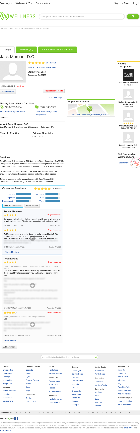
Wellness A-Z (23, 3)
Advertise (121, 380)
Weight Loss (7, 384)
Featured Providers (125, 401)
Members (98, 392)
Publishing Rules (124, 387)
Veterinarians (8, 401)
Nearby (128, 65)
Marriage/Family (101, 385)
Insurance (53, 396)
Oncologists (76, 391)
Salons (28, 384)
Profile (7, 49)
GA (22, 28)
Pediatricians (77, 394)
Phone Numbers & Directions (57, 49)
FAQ (119, 384)
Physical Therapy (32, 380)
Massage (6, 377)
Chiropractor (14, 28)
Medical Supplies (55, 373)
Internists (75, 384)
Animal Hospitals (9, 391)
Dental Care (30, 395)
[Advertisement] (52, 37)
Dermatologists (77, 374)
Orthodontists (31, 402)
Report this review (54, 215)
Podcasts (98, 402)
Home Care (53, 384)
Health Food (53, 370)
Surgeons (75, 401)
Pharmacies (7, 398)
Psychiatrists (99, 371)
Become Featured (124, 404)
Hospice (52, 388)
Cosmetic (29, 370)
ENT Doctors (76, 377)
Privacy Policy (123, 377)
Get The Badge (55, 98)
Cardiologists (77, 371)
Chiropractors (8, 370)
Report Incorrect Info (54, 91)
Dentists (29, 398)
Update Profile (8, 91)
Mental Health (100, 367)
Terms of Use (128, 428)
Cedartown (29, 28)
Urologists (75, 405)
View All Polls (10, 341)
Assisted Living (54, 381)
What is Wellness (124, 390)
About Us (121, 370)
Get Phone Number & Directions (42, 67)
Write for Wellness (124, 394)
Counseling (99, 378)
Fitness (28, 373)
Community (42, 3)
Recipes (98, 406)
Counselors (99, 382)
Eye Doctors (7, 373)
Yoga (28, 390)
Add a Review (32, 206)
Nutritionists (7, 380)
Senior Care (53, 378)
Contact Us (122, 373)
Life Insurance (54, 402)
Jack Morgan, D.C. (43, 28)
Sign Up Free (121, 3)
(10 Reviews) (51, 63)
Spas (28, 387)
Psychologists (100, 374)
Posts (97, 396)
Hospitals (6, 394)
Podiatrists (76, 398)
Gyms (28, 377)
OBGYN (75, 388)
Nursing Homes (55, 391)
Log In (136, 3)
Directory (5, 3)
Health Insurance (55, 399)
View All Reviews (13, 206)
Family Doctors (77, 381)
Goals (97, 399)
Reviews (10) (26, 49)
